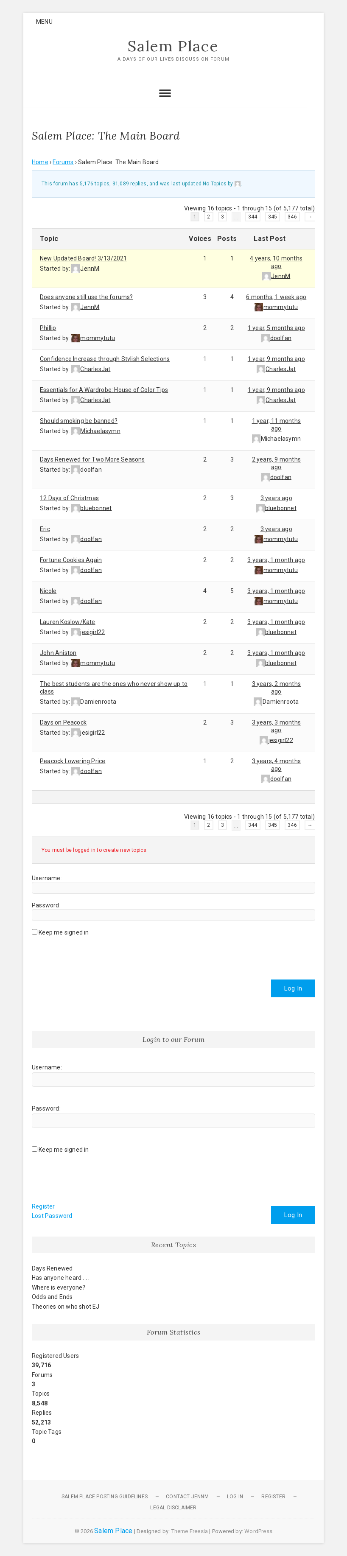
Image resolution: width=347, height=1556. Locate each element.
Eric (45, 529)
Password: (46, 905)
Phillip (48, 328)
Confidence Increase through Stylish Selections (105, 358)
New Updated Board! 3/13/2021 (83, 258)
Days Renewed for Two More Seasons (92, 459)
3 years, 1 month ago (276, 560)
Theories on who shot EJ (66, 1306)
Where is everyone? (59, 1287)
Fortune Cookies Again (71, 560)
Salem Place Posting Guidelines (105, 1497)
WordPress (258, 1531)
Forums (63, 162)
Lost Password (52, 1216)
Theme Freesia (189, 1531)
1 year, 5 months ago (276, 328)
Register (43, 1206)
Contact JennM (187, 1497)
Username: (47, 878)
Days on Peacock (63, 722)
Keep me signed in (64, 932)
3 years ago (276, 498)
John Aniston (58, 652)
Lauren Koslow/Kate (67, 621)
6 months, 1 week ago (276, 297)
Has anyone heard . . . (61, 1278)
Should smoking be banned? (79, 420)
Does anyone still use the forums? (86, 297)
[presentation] (96, 954)
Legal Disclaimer (173, 1508)
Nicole (48, 591)
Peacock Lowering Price (72, 761)
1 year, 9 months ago (276, 358)
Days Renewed (52, 1268)
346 (292, 217)
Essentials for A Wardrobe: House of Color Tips (104, 389)
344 (252, 217)
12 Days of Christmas (69, 498)
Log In (293, 989)
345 (272, 217)
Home (40, 162)
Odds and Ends (52, 1297)
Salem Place (173, 46)
